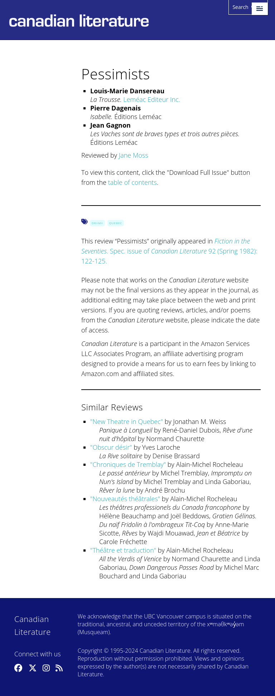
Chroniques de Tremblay (127, 464)
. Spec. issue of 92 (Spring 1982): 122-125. (169, 251)
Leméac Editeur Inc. (151, 99)
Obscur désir (111, 447)
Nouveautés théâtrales (125, 498)
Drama (97, 223)
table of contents (132, 182)
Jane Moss (133, 155)
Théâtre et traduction (123, 550)
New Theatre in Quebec (126, 421)
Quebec (115, 223)
